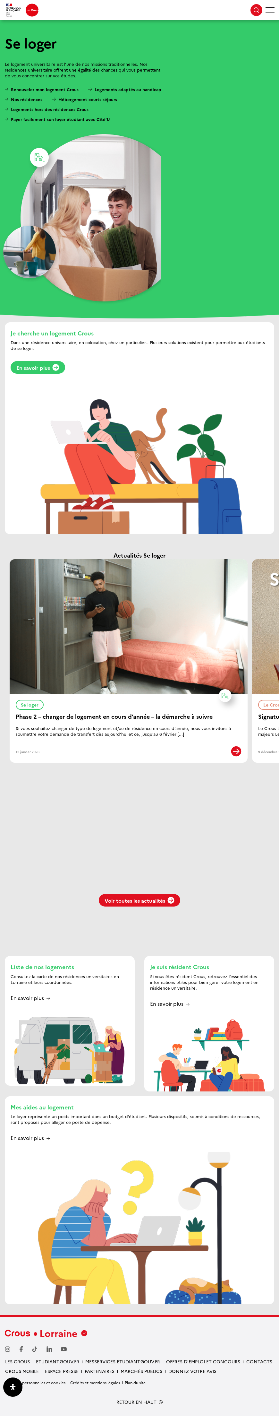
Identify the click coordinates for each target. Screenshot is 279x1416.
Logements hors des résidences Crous (50, 109)
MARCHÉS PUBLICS (141, 1371)
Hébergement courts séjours (87, 99)
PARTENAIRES (99, 1371)
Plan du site (135, 1382)
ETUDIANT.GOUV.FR (57, 1361)
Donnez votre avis (192, 1371)
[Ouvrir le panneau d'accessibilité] (12, 1387)
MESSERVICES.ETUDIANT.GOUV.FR (122, 1361)
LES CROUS (17, 1361)
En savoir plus (37, 367)
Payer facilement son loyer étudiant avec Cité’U (60, 119)
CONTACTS (259, 1361)
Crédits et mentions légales (95, 1382)
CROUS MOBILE (22, 1371)
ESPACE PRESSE (62, 1371)
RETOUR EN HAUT (136, 1402)
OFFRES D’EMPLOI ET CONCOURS (203, 1361)
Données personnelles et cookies (35, 1382)
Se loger (32, 704)
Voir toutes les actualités (139, 900)
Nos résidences (26, 99)
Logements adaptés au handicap (128, 89)
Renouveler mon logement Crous (45, 89)
